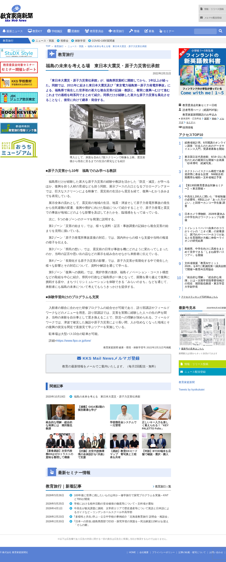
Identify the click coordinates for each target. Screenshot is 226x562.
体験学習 (80, 40)
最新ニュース (13, 31)
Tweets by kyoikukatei (191, 389)
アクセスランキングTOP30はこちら (199, 297)
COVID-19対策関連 (103, 40)
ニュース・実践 (45, 40)
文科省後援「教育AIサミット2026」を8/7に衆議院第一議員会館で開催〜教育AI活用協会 (205, 266)
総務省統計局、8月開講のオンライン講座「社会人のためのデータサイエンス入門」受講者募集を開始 (205, 146)
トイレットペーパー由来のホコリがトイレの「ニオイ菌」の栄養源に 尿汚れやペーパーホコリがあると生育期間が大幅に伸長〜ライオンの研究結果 (204, 234)
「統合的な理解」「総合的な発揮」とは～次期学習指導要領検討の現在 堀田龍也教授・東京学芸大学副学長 (204, 282)
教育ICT (35, 31)
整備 (134, 31)
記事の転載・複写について (192, 552)
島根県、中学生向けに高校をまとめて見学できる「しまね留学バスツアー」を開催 (204, 252)
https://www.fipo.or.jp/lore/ (74, 340)
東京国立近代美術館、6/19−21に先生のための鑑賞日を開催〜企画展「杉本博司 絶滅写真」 (205, 160)
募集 (149, 31)
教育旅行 (116, 31)
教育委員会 (94, 31)
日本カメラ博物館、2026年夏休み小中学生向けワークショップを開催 (205, 217)
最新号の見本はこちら (192, 348)
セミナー (166, 31)
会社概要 (144, 552)
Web (214, 118)
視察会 (64, 40)
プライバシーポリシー (163, 552)
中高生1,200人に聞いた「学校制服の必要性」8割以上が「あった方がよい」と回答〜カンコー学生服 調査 (205, 201)
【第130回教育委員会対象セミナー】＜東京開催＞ (204, 187)
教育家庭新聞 (187, 382)
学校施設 (54, 31)
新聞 (206, 118)
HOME (132, 552)
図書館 (74, 31)
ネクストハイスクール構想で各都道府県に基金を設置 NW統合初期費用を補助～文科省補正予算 (204, 174)
